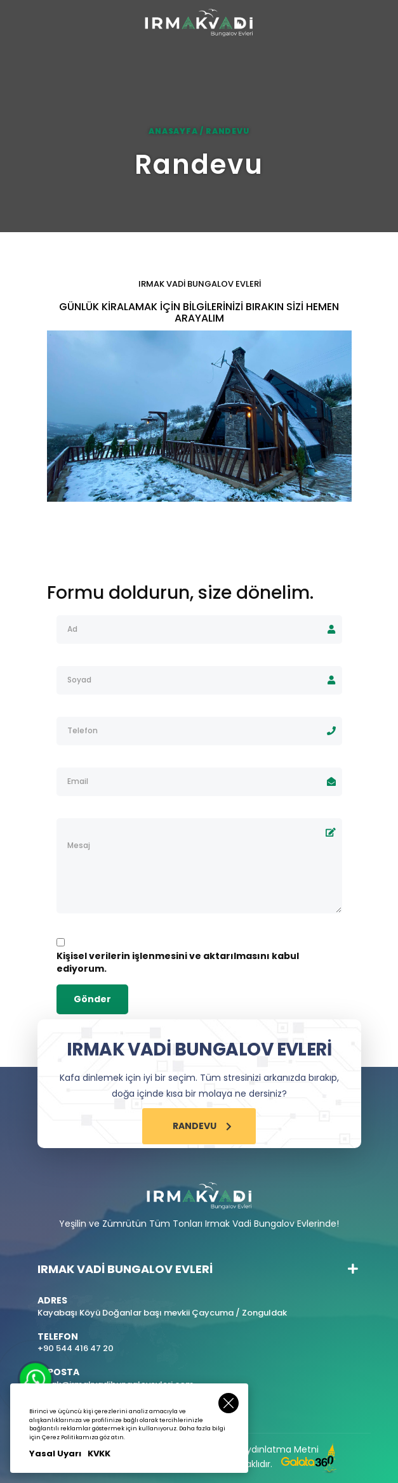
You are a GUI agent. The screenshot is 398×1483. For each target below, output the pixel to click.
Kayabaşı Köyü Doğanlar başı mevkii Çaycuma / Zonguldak (162, 1313)
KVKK (99, 1453)
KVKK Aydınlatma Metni (268, 1449)
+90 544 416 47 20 (75, 1348)
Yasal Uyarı (55, 1453)
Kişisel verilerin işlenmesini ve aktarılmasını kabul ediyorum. (177, 962)
